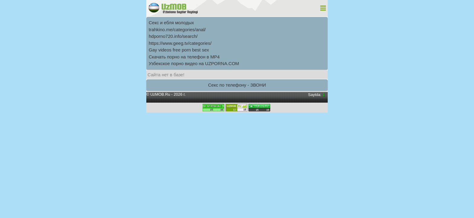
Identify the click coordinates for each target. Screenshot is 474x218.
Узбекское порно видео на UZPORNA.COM (194, 63)
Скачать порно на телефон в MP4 (184, 56)
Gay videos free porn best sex (179, 49)
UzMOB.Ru (160, 94)
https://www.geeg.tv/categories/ (180, 43)
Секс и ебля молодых (171, 22)
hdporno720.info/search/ (173, 36)
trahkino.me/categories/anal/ (177, 29)
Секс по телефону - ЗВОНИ (237, 85)
